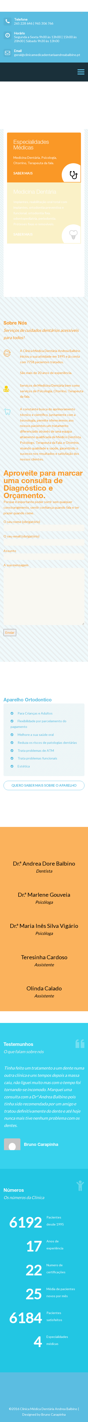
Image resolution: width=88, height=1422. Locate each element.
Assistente (44, 964)
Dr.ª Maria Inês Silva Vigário (44, 925)
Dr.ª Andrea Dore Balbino (44, 863)
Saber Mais (23, 173)
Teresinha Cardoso (44, 957)
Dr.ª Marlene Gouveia (44, 894)
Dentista (44, 871)
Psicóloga (44, 902)
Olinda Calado (44, 988)
